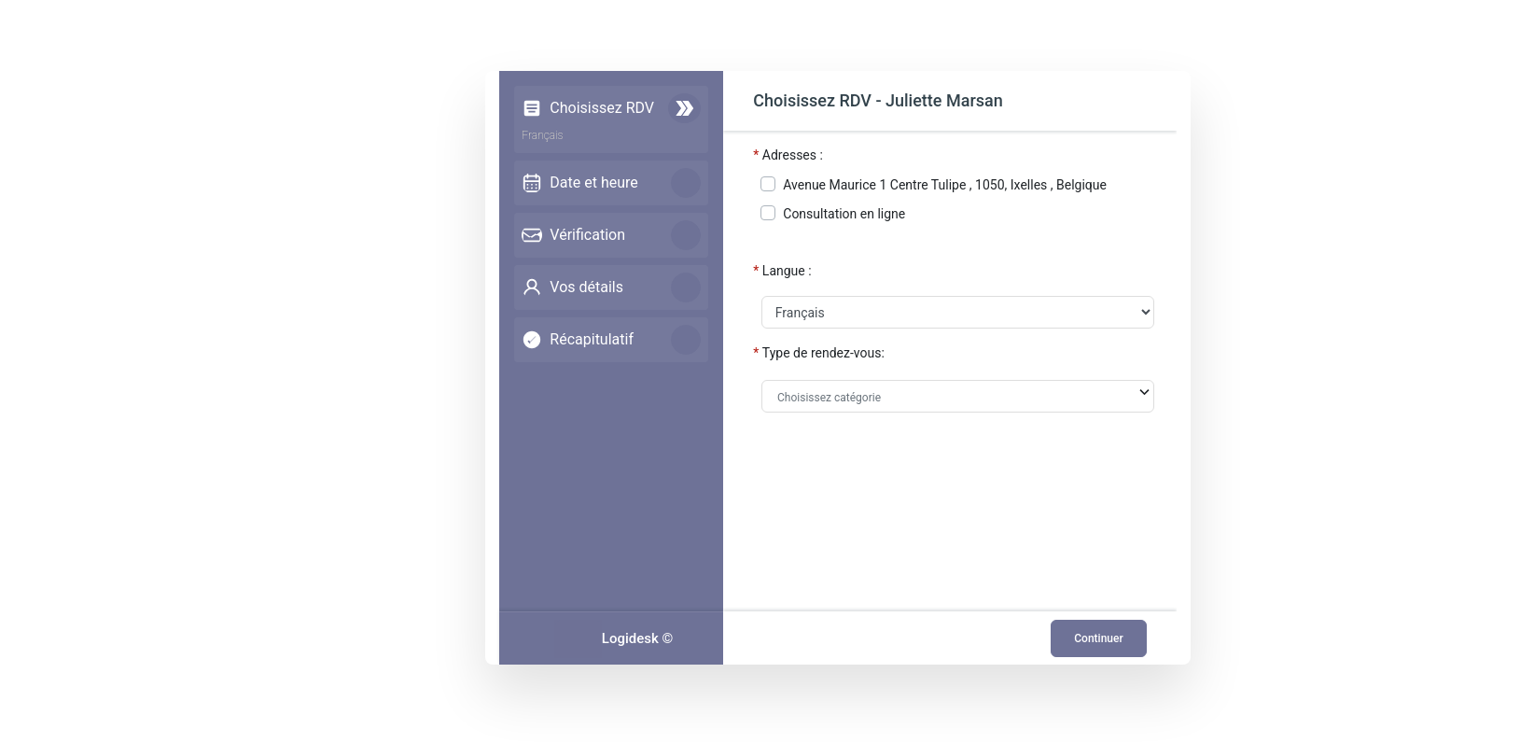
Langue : (790, 270)
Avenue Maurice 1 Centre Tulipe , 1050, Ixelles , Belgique (947, 184)
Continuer (1096, 638)
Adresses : (795, 154)
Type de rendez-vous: (826, 352)
